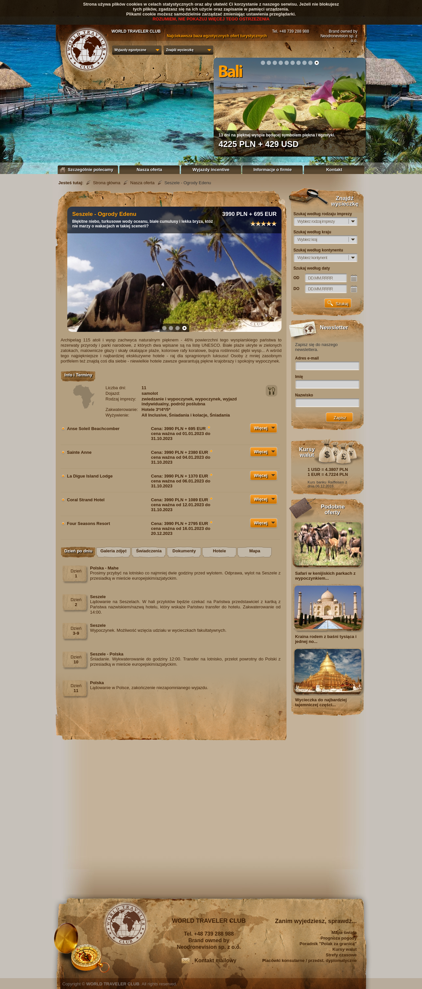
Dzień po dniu (78, 550)
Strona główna (106, 182)
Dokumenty (184, 550)
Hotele (219, 550)
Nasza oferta (149, 169)
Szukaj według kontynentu (318, 250)
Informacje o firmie (273, 169)
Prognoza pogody (338, 938)
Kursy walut (344, 949)
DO (296, 288)
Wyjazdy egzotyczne (130, 50)
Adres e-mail (307, 358)
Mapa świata (344, 932)
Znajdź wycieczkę (180, 50)
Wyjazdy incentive (211, 169)
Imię (299, 376)
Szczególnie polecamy (88, 170)
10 (316, 62)
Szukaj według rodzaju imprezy (322, 214)
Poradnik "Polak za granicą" (328, 943)
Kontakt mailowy (215, 960)
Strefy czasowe (341, 954)
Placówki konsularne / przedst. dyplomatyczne (309, 960)
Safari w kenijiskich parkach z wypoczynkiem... (325, 576)
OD (296, 278)
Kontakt (334, 169)
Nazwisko (304, 395)
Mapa (254, 550)
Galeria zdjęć (113, 550)
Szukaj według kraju (312, 232)
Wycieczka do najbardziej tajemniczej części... (321, 702)
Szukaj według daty (311, 268)
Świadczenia (149, 550)
